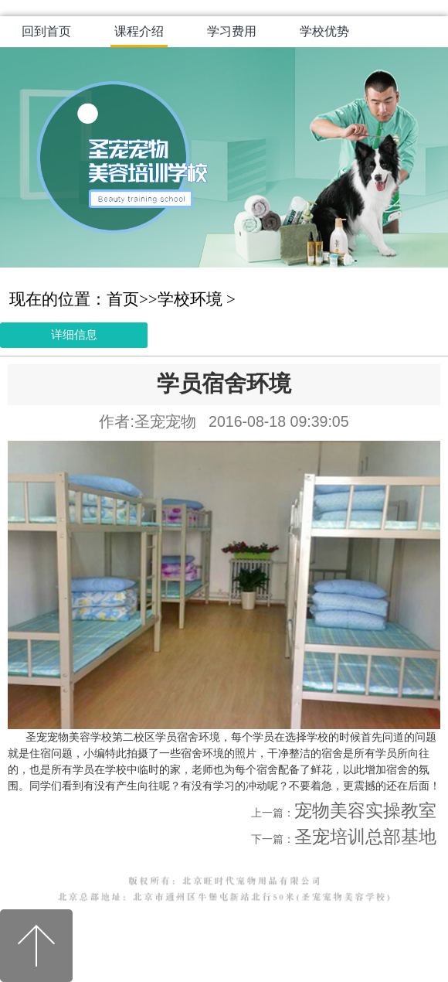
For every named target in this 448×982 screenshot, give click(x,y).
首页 (123, 299)
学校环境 (190, 299)
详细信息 (74, 334)
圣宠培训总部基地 (365, 837)
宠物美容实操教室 (365, 810)
